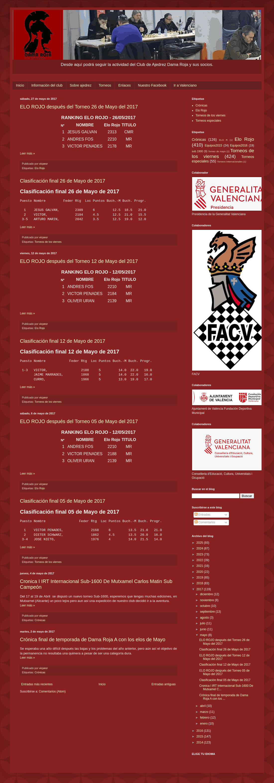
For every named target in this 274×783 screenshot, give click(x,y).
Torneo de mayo (217, 151)
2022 (200, 560)
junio (203, 629)
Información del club (47, 85)
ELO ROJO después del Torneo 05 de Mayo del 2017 (79, 421)
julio (203, 623)
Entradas (202, 514)
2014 (200, 742)
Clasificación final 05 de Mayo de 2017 (62, 501)
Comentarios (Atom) (52, 691)
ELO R (223, 140)
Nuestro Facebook (152, 85)
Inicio (20, 85)
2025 (200, 542)
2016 (200, 731)
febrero (205, 717)
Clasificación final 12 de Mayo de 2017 (62, 341)
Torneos (105, 85)
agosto (205, 617)
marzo (204, 712)
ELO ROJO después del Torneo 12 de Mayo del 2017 (79, 261)
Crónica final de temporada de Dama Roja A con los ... (223, 696)
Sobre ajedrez (80, 85)
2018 (200, 583)
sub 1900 (197, 151)
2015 (200, 736)
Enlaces (124, 85)
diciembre (207, 594)
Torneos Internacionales (230, 161)
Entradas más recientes (37, 684)
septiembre (208, 611)
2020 (200, 572)
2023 (200, 554)
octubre (205, 606)
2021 (200, 566)
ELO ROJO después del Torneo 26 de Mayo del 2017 (79, 106)
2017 (200, 589)
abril (203, 706)
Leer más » (27, 153)
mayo (204, 635)
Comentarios (205, 522)
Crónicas (40, 620)
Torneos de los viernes (48, 241)
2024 (200, 548)
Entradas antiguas (163, 684)
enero (204, 723)
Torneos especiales (208, 120)
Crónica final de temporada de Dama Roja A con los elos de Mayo (92, 639)
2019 (200, 577)
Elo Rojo (40, 168)
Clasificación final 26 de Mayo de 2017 (62, 181)
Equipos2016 (238, 145)
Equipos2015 (213, 145)
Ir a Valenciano (185, 85)
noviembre (207, 600)
